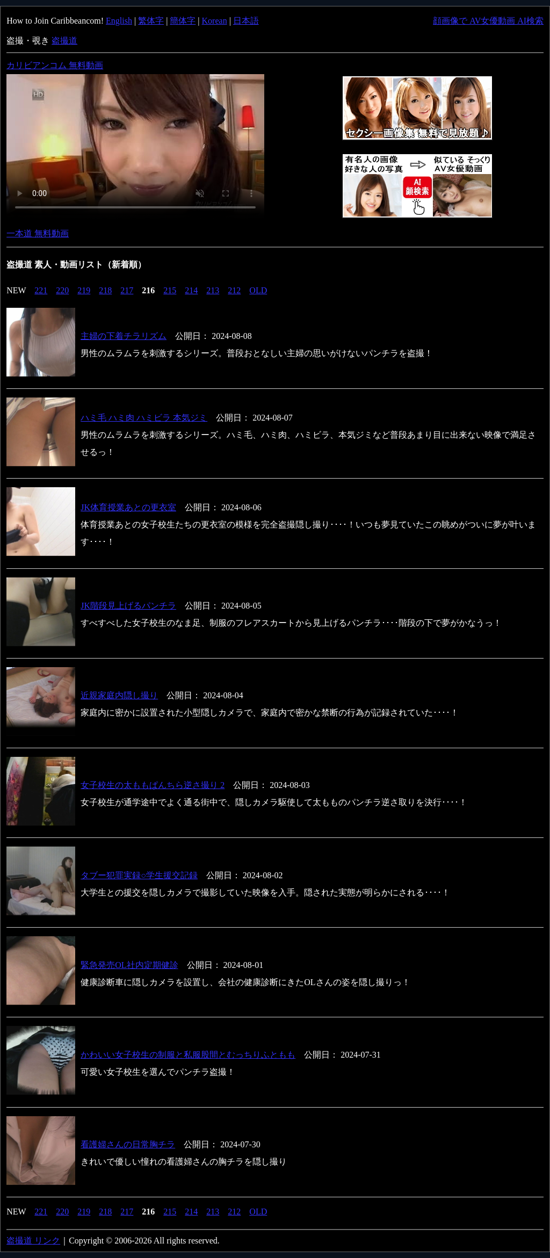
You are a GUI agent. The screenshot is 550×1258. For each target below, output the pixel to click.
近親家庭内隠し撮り (119, 695)
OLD (258, 290)
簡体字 (183, 20)
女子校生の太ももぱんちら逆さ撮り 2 (153, 785)
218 (105, 290)
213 (212, 290)
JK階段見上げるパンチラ (128, 605)
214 (191, 290)
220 (62, 290)
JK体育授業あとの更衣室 (128, 507)
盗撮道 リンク (33, 1240)
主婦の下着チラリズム (124, 336)
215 (169, 290)
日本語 (246, 20)
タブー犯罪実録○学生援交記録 (139, 875)
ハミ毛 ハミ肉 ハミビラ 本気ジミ (144, 417)
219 (83, 290)
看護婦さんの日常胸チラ (128, 1144)
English (119, 20)
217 (126, 290)
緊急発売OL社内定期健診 (129, 965)
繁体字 (151, 20)
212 (234, 290)
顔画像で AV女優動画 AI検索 (488, 20)
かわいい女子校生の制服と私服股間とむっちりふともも (188, 1054)
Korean (214, 20)
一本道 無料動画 (37, 233)
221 (40, 290)
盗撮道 (64, 40)
